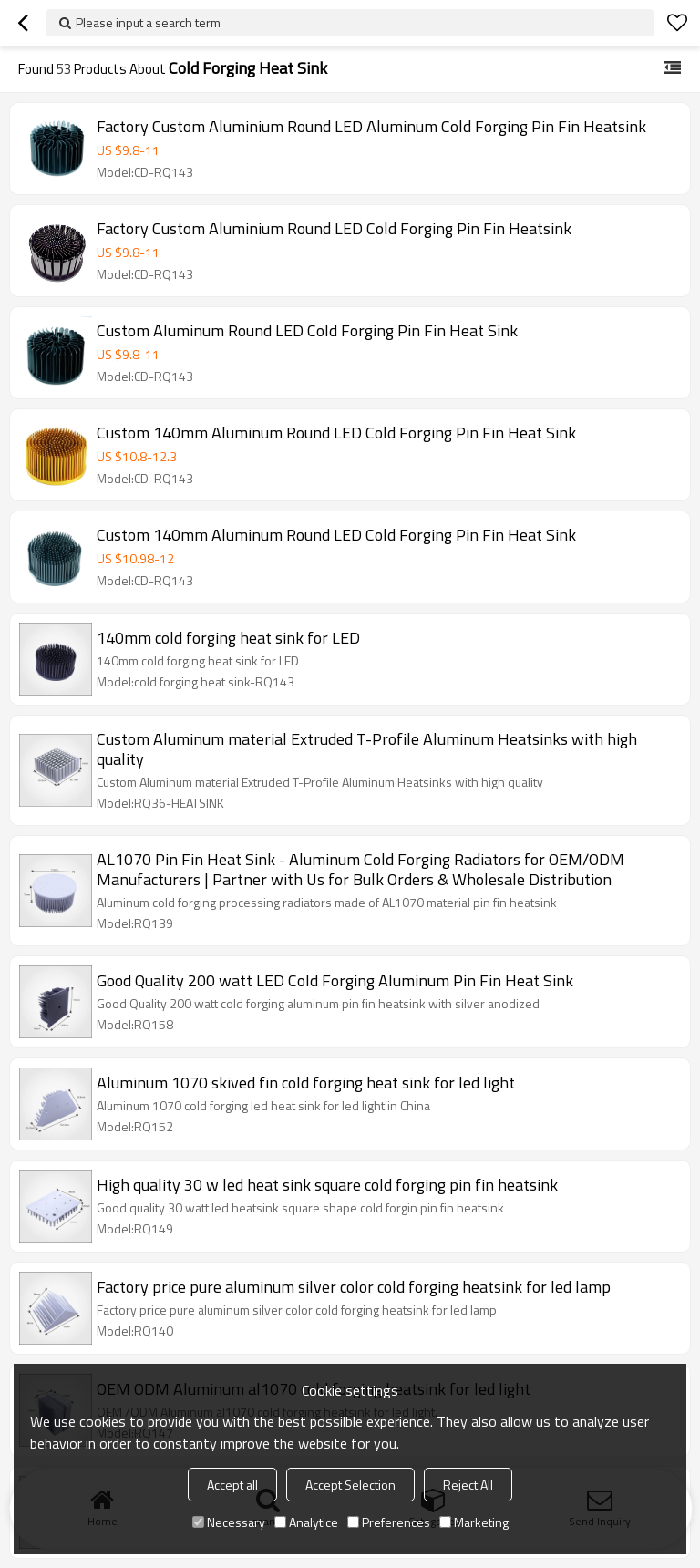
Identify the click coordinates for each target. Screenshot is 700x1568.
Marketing (474, 1522)
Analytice (306, 1522)
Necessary (228, 1522)
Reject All (468, 1484)
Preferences (388, 1522)
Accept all (232, 1484)
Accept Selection (350, 1484)
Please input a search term (148, 22)
